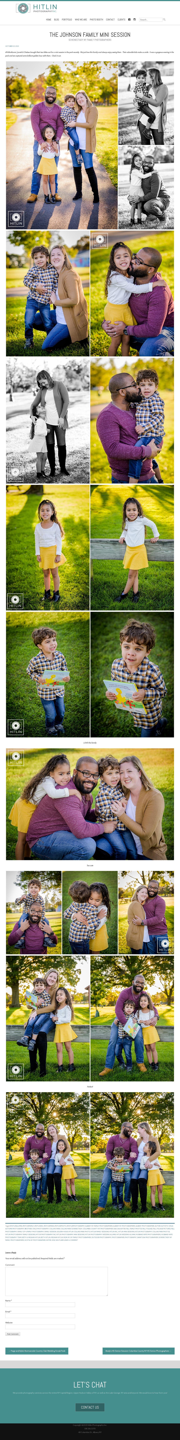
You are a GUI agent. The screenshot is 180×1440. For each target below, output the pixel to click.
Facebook (129, 19)
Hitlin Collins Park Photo (79, 1232)
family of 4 (21, 1232)
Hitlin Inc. (113, 1232)
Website (9, 1322)
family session (50, 1232)
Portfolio (67, 19)
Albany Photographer (145, 1226)
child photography (40, 1229)
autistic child (167, 1226)
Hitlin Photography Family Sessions (20, 1234)
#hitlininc (38, 1226)
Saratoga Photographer (147, 1237)
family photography (35, 1232)
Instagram (134, 19)
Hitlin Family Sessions (100, 1232)
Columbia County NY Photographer (98, 1229)
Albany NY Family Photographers (99, 1226)
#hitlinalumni (16, 1226)
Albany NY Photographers (124, 1226)
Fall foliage (147, 1229)
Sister (48, 1240)
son (53, 1240)
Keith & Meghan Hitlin (31, 1237)
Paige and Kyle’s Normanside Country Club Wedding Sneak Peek (36, 1351)
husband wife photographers (148, 1234)
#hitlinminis (49, 1226)
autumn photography (14, 1229)
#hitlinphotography (76, 1226)
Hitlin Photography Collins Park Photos (152, 1232)
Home (48, 19)
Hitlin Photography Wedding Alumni (100, 1234)
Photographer (118, 1237)
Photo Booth (96, 19)
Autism (158, 1226)
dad (115, 1229)
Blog (56, 19)
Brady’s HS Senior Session (139, 1351)
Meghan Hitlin (57, 1237)
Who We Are (81, 19)
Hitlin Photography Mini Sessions (70, 1234)
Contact (110, 19)
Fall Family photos (134, 1229)
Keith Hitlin (45, 1237)
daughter (121, 1229)
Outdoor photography (101, 1237)
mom (65, 1237)
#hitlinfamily (28, 1226)
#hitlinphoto (60, 1226)
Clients (121, 19)
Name (8, 1300)
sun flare (60, 1240)
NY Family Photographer (80, 1237)
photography (131, 1237)
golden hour (62, 1232)
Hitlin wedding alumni (125, 1234)
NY (69, 1237)
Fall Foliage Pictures (162, 1229)
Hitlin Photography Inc (46, 1234)
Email (8, 1311)
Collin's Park (54, 1229)
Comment (9, 1265)
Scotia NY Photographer (35, 1240)
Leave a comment (71, 1240)
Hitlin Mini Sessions (126, 1232)
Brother (28, 1229)
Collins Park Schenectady (71, 1229)
